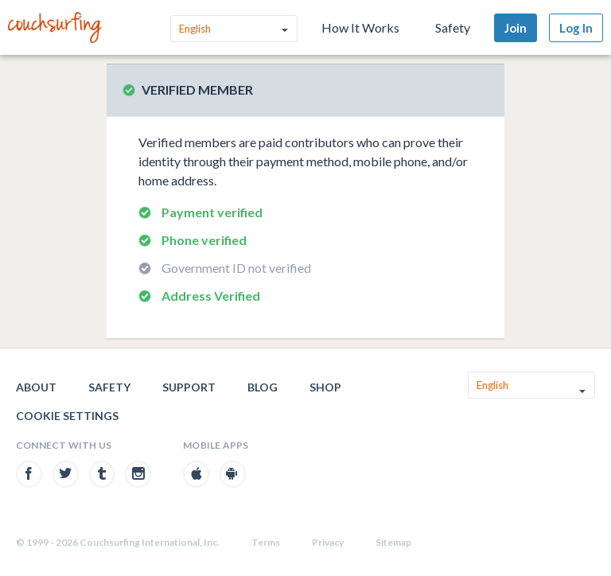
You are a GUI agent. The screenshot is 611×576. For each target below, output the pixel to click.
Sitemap (393, 542)
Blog (262, 387)
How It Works (360, 27)
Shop (325, 387)
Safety (452, 27)
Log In (576, 28)
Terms (265, 542)
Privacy (328, 542)
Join (515, 28)
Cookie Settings (67, 415)
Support (189, 387)
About (36, 387)
